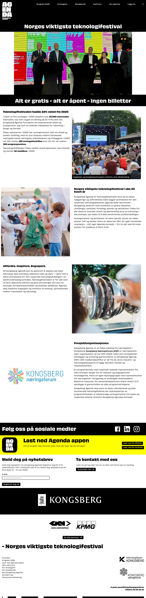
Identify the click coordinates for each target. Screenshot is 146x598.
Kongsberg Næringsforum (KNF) (102, 351)
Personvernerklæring (12, 577)
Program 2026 (8, 560)
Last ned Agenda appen (13, 563)
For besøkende (9, 570)
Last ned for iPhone (132, 443)
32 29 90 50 (138, 589)
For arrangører (9, 567)
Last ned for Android (133, 447)
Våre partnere (8, 565)
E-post (4, 474)
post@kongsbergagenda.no (131, 587)
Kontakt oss (7, 575)
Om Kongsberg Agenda (12, 572)
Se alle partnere (71, 537)
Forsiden (6, 558)
